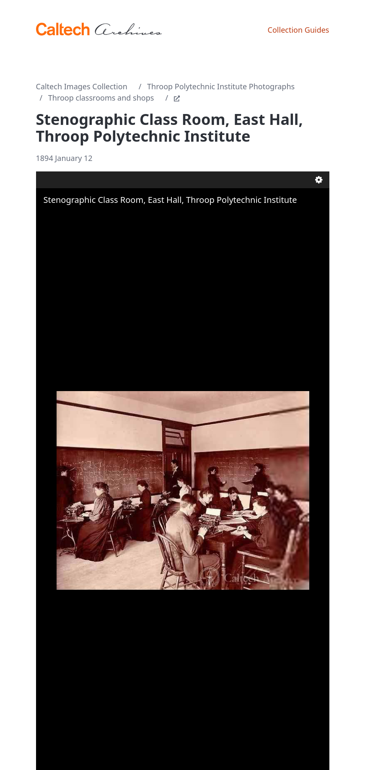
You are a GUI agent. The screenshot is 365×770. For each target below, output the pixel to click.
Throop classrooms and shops (101, 98)
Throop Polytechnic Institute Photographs (221, 86)
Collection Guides (298, 30)
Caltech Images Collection (81, 86)
